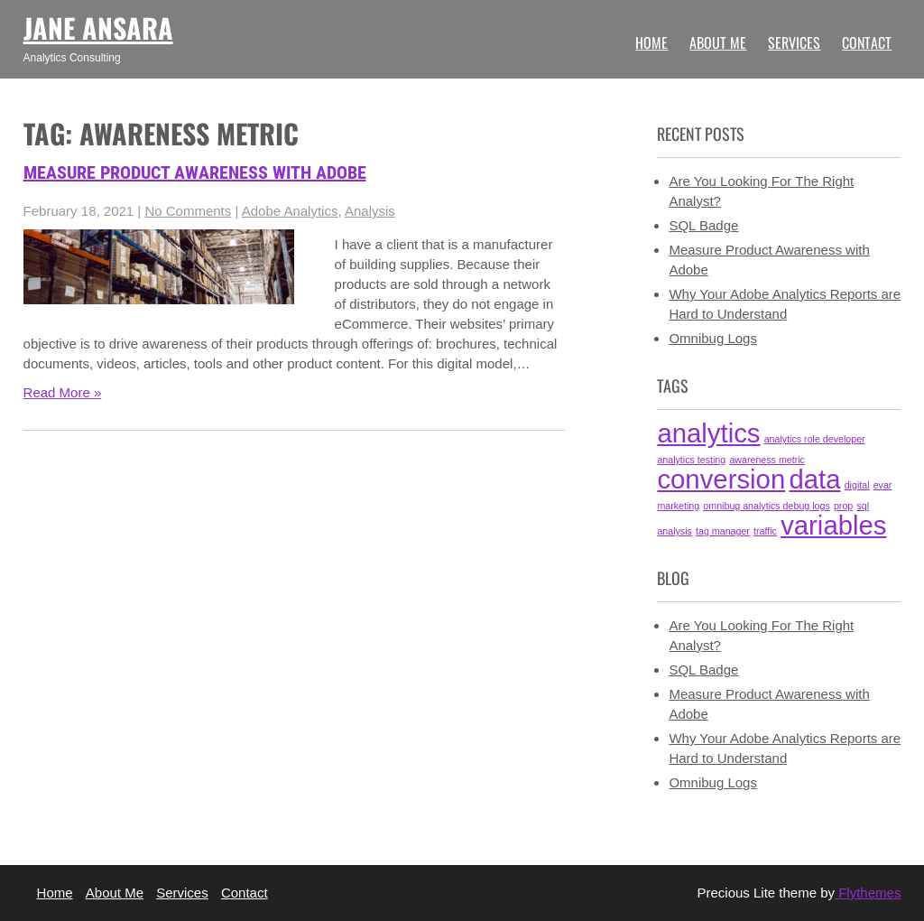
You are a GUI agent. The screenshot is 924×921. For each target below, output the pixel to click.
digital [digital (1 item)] (857, 484)
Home (651, 42)
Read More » (62, 392)
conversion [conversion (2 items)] (721, 479)
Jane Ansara (98, 27)
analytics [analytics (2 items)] (708, 433)
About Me (717, 42)
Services (794, 42)
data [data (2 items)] (814, 479)
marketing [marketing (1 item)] (678, 505)
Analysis (370, 211)
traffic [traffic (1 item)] (765, 531)
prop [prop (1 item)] (843, 505)
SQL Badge (703, 225)
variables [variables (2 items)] (833, 525)
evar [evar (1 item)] (882, 484)
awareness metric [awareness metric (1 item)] (767, 459)
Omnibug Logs (713, 338)
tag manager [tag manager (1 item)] (723, 531)
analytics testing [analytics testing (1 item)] (691, 459)
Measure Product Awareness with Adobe (194, 172)
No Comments (187, 211)
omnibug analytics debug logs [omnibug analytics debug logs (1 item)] (766, 505)
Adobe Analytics (290, 211)
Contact (867, 42)
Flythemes (868, 892)
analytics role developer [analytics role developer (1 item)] (814, 438)
